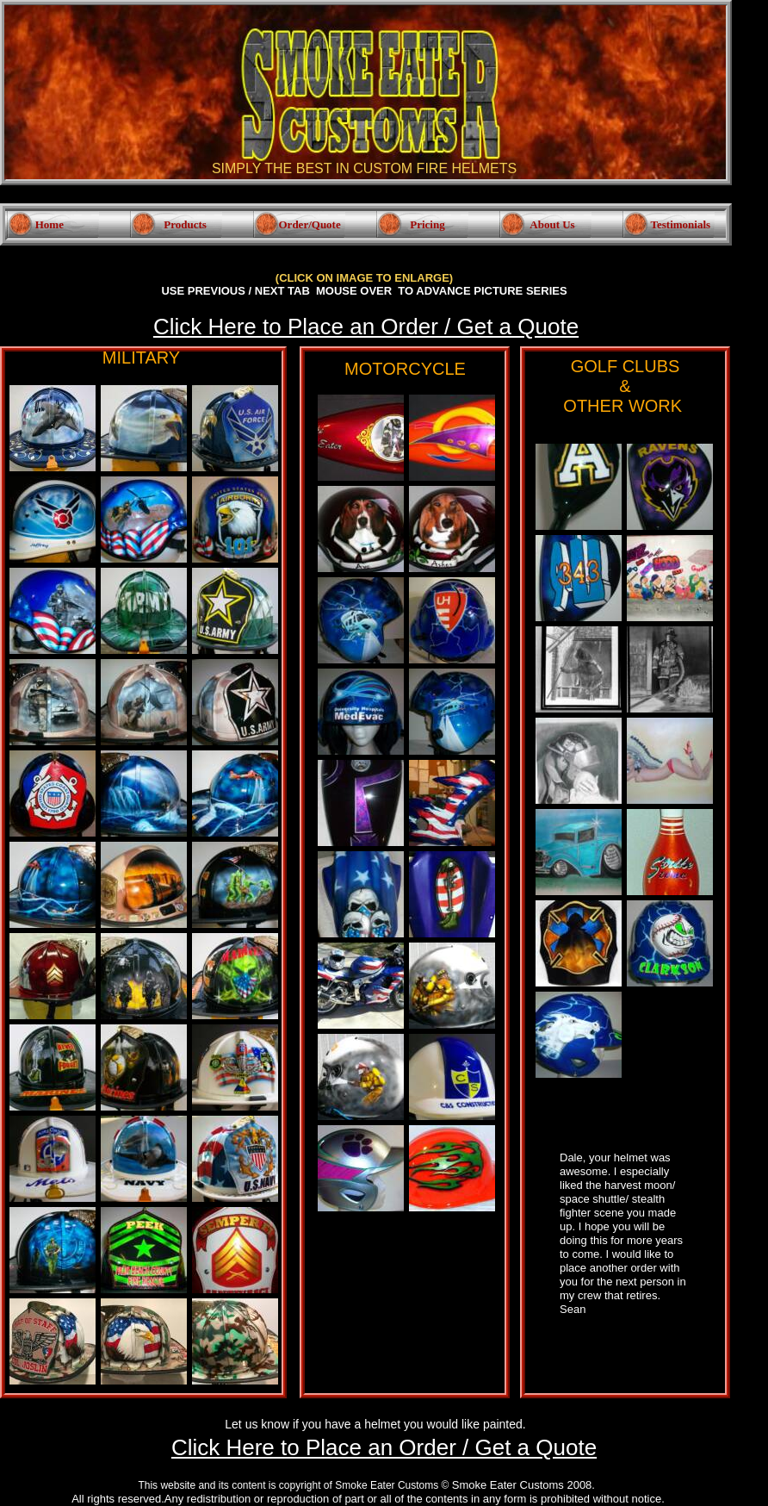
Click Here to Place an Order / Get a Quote (366, 326)
